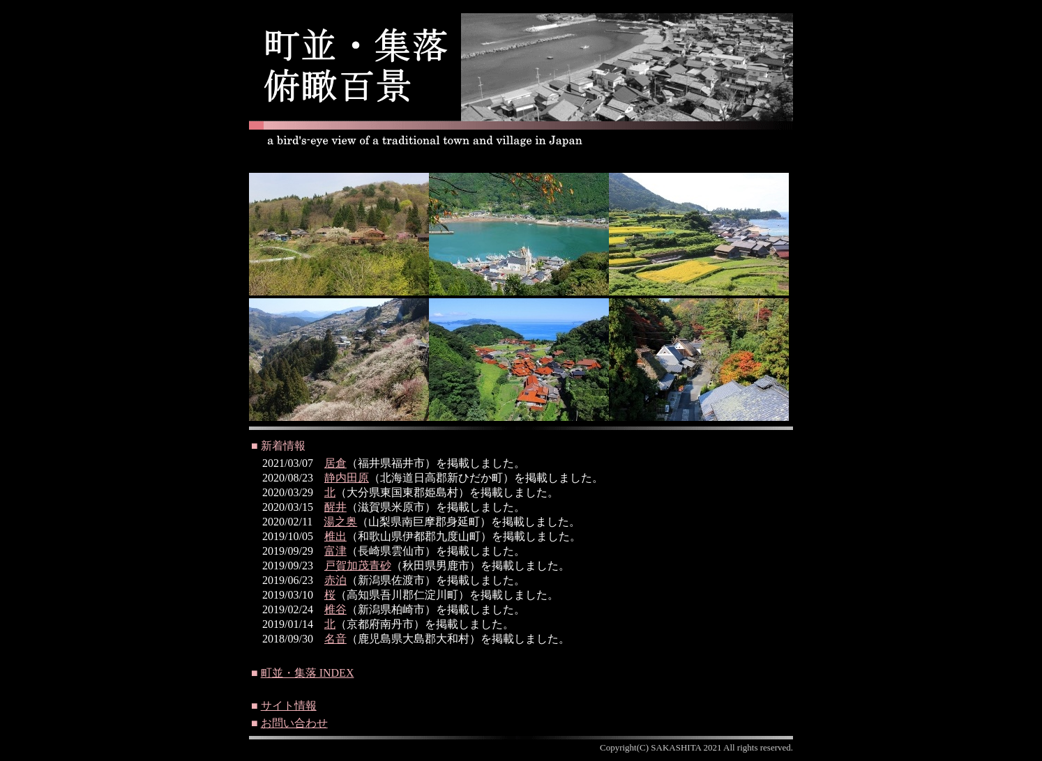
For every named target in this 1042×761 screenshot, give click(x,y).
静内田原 (346, 478)
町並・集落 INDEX (307, 673)
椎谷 (335, 609)
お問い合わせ (294, 723)
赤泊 (335, 580)
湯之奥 (340, 522)
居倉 (335, 463)
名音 (335, 639)
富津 (335, 551)
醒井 (335, 507)
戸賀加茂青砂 (357, 565)
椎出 (335, 536)
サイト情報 (289, 706)
